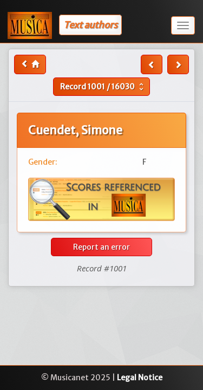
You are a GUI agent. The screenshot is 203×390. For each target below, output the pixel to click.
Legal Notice (139, 377)
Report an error (101, 247)
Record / (103, 87)
